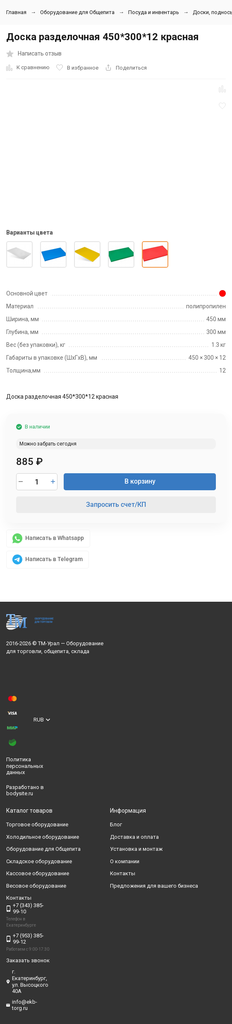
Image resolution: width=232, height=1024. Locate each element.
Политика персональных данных (24, 765)
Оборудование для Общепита (77, 12)
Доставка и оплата (134, 837)
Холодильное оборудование (42, 837)
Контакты (122, 873)
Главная (16, 12)
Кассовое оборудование (37, 873)
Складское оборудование (39, 861)
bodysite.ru (19, 793)
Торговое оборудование (37, 824)
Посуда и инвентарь (153, 12)
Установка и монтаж (136, 849)
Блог (116, 824)
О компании (124, 861)
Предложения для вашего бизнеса (154, 886)
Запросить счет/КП (116, 504)
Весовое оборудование (36, 886)
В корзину (139, 481)
